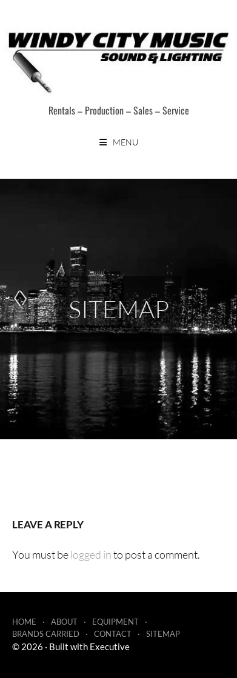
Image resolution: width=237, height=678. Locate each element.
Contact (113, 634)
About (64, 621)
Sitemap (163, 634)
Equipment (115, 621)
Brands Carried (45, 634)
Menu (125, 142)
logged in (91, 554)
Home (24, 621)
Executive (110, 646)
